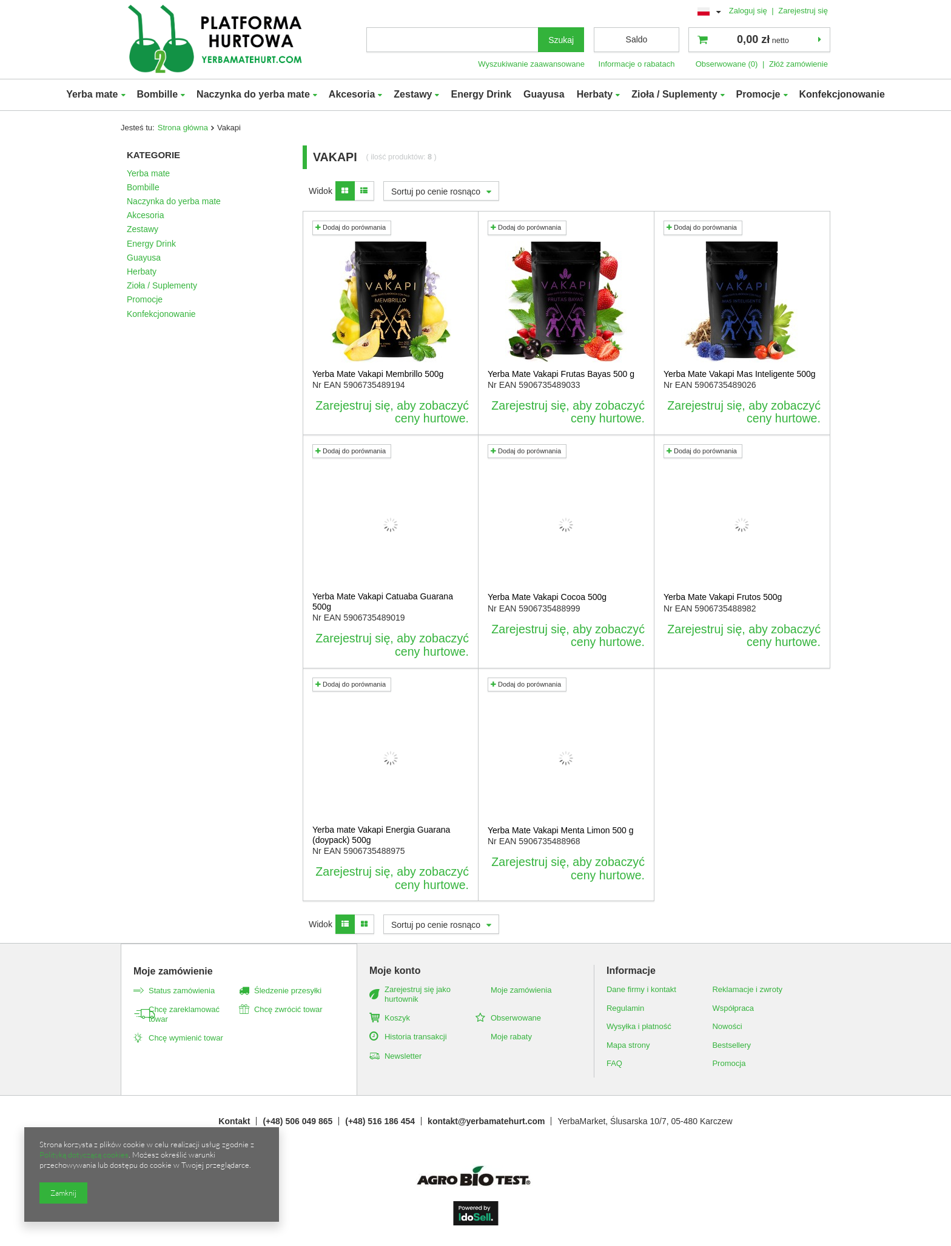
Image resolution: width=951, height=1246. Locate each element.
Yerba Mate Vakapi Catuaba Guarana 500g (382, 601)
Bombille (157, 94)
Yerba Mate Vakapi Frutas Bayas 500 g (561, 374)
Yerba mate (92, 94)
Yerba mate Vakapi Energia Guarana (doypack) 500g (381, 835)
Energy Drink (481, 94)
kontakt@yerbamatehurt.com (486, 1121)
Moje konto (394, 970)
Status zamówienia (182, 990)
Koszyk (397, 1017)
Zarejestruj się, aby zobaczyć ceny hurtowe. (392, 412)
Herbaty (595, 94)
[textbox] (452, 39)
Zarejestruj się (803, 10)
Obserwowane (516, 1017)
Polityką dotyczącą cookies (84, 1154)
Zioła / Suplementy (674, 94)
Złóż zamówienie (798, 63)
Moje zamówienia (521, 989)
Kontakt (234, 1121)
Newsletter (403, 1056)
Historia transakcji (416, 1036)
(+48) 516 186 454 (380, 1121)
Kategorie (153, 155)
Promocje (758, 94)
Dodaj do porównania (350, 227)
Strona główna (183, 127)
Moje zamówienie (173, 971)
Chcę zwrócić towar (288, 1009)
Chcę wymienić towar (186, 1037)
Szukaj (561, 40)
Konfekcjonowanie (842, 94)
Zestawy (413, 94)
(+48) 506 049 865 (297, 1121)
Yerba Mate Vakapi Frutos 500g (723, 597)
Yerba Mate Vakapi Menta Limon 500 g (561, 830)
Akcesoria (352, 94)
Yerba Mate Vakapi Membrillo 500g (377, 374)
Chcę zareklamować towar (184, 1014)
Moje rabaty (511, 1036)
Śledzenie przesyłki (287, 990)
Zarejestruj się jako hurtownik (418, 994)
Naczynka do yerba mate (253, 94)
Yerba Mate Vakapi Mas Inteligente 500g (740, 374)
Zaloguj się (749, 10)
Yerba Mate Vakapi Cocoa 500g (547, 597)
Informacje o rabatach (637, 63)
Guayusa (544, 94)
